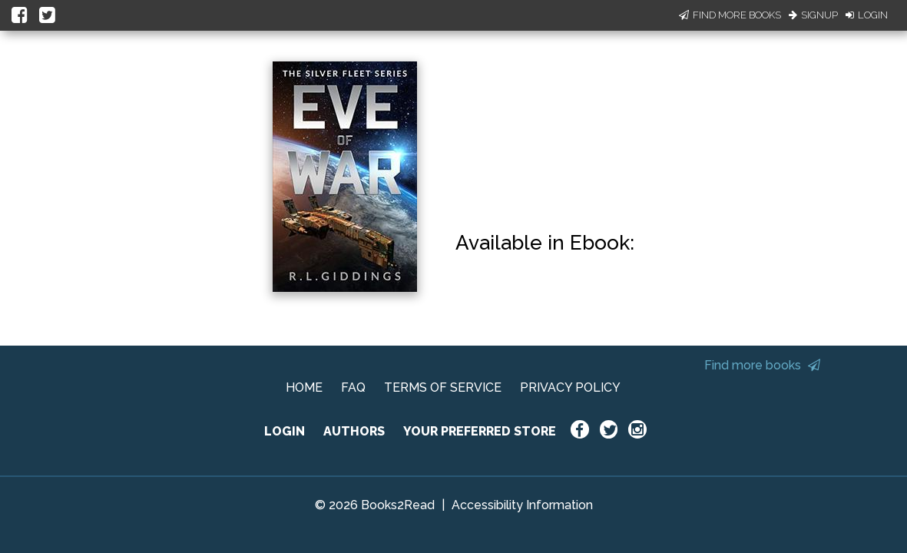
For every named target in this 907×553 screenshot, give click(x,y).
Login (867, 15)
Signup (813, 15)
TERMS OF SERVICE (442, 387)
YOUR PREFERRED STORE (479, 431)
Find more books (762, 365)
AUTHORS (354, 431)
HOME (304, 387)
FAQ (353, 387)
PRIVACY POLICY (570, 387)
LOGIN (284, 431)
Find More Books (730, 15)
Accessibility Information (522, 505)
